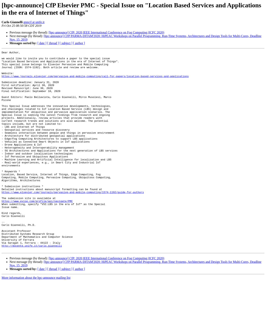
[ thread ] (53, 43)
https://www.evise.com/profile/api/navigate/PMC (37, 231)
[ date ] (41, 43)
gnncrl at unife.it (33, 22)
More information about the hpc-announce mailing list (36, 317)
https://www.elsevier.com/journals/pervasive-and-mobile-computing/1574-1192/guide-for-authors (73, 220)
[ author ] (79, 43)
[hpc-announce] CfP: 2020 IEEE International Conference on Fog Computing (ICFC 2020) (106, 32)
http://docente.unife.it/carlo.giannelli (32, 285)
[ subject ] (66, 43)
